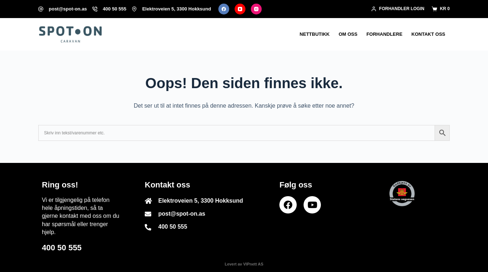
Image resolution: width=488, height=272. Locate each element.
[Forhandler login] (397, 9)
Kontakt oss (428, 34)
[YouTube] (240, 9)
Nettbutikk (315, 34)
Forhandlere (384, 34)
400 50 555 (114, 9)
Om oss (348, 34)
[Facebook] (223, 9)
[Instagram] (256, 9)
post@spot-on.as (68, 9)
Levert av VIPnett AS (244, 264)
